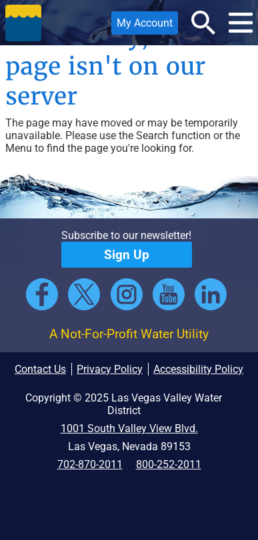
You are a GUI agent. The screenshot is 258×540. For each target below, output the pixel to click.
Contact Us (40, 369)
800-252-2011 (168, 464)
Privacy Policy (110, 369)
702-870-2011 (90, 464)
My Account (142, 26)
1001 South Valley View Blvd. (129, 428)
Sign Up (126, 254)
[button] (23, 22)
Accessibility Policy (198, 369)
